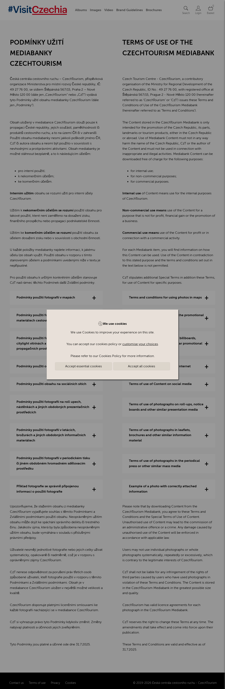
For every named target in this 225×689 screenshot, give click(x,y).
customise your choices (140, 344)
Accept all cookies (141, 366)
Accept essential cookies (83, 366)
